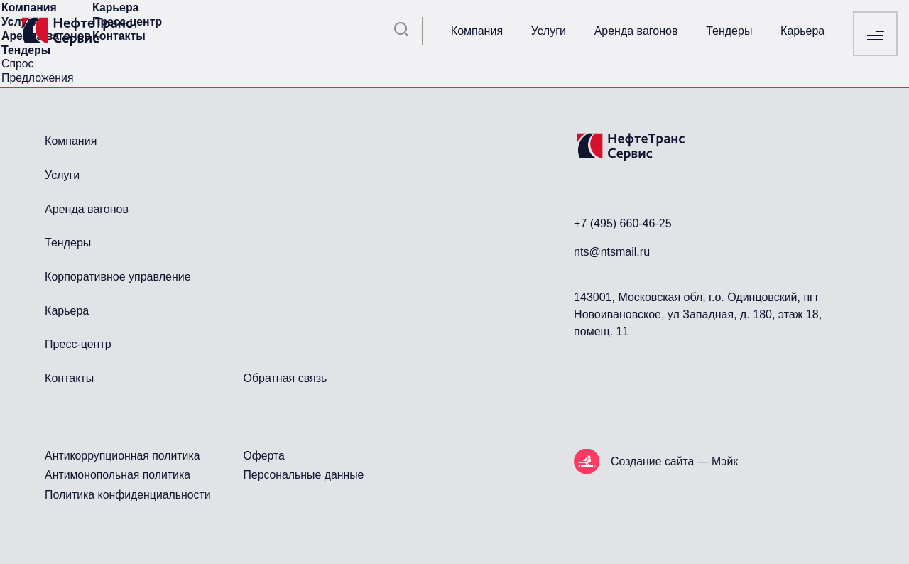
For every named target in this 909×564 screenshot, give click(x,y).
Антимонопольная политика (117, 475)
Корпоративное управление (117, 277)
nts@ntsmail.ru (612, 252)
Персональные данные (303, 475)
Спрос (17, 64)
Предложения (37, 78)
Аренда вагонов (636, 31)
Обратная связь (285, 378)
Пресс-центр (78, 344)
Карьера (802, 31)
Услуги (548, 31)
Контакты (69, 378)
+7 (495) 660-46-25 (622, 223)
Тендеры (729, 31)
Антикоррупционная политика (122, 456)
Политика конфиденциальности (128, 495)
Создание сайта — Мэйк (674, 461)
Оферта (263, 456)
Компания (477, 31)
